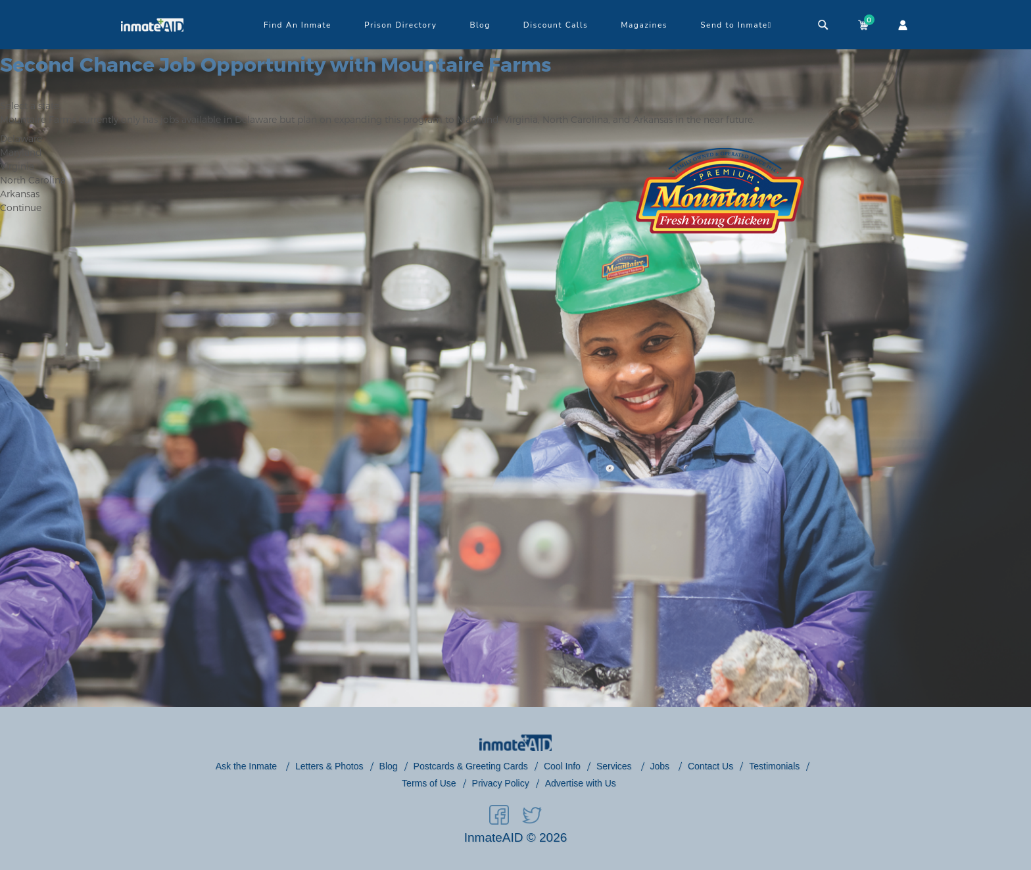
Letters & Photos (329, 766)
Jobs (661, 766)
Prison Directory (400, 25)
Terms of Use (429, 783)
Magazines (644, 25)
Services (615, 766)
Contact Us (710, 766)
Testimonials (774, 766)
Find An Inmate (297, 25)
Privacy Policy (500, 783)
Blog (479, 25)
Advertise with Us (580, 783)
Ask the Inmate (247, 766)
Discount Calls (555, 25)
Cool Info (562, 766)
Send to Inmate (736, 25)
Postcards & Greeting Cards (471, 766)
